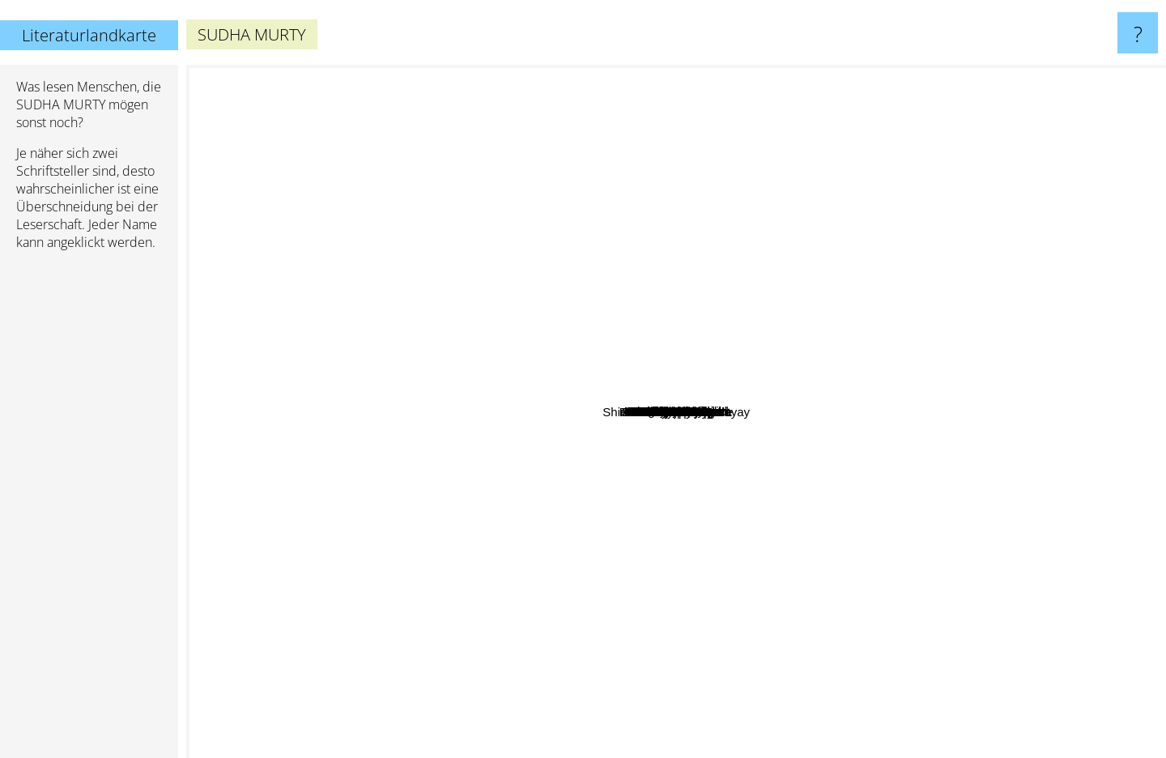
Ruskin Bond (461, 413)
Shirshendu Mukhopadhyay (534, 633)
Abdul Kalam (495, 347)
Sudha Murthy (732, 536)
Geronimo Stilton (728, 163)
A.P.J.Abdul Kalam (889, 424)
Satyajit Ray (491, 486)
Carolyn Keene (531, 584)
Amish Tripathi (414, 208)
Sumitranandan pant (817, 586)
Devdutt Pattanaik (767, 276)
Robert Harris (673, 146)
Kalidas (983, 482)
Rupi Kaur (540, 265)
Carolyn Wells (537, 558)
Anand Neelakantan (497, 596)
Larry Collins (636, 594)
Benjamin (1050, 222)
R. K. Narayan (449, 465)
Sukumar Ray (589, 545)
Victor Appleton (699, 603)
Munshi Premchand (658, 377)
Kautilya (1104, 421)
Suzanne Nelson (670, 122)
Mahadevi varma (688, 583)
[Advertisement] (89, 511)
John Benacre (855, 268)
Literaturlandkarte (89, 35)
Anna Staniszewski (868, 251)
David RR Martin (514, 149)
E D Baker (366, 583)
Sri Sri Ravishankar (975, 364)
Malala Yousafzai (599, 170)
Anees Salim (1030, 424)
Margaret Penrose (657, 346)
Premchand (540, 437)
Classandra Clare (930, 472)
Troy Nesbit (741, 241)
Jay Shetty (477, 300)
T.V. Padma (791, 297)
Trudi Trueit (859, 535)
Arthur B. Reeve (413, 354)
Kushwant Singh (637, 319)
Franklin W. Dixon (422, 438)
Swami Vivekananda (953, 409)
